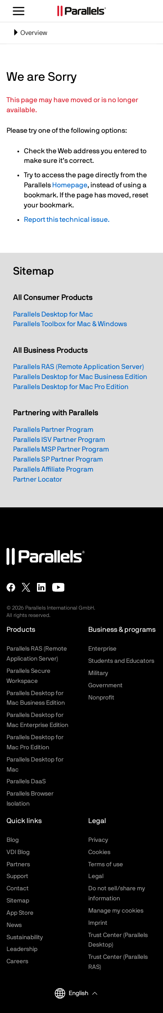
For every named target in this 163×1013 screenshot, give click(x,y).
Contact (18, 889)
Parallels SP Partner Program (58, 459)
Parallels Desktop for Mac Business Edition (80, 376)
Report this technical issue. (67, 219)
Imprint (97, 923)
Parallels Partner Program (53, 429)
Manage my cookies (115, 911)
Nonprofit (101, 698)
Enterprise (102, 649)
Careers (17, 961)
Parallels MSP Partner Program (61, 449)
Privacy (98, 840)
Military (98, 673)
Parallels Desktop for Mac (53, 314)
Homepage (69, 185)
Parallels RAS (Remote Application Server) (78, 366)
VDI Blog (18, 852)
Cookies (99, 852)
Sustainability (25, 937)
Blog (13, 840)
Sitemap (18, 901)
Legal (95, 876)
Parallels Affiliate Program (53, 469)
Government (105, 685)
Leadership (22, 949)
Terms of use (105, 864)
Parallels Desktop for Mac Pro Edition (71, 386)
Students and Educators (121, 661)
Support (17, 876)
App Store (20, 913)
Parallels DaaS (26, 782)
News (14, 925)
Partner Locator (37, 479)
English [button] (71, 993)
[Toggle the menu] (19, 11)
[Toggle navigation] (81, 33)
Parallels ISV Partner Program (59, 439)
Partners (18, 864)
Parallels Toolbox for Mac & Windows (70, 323)
